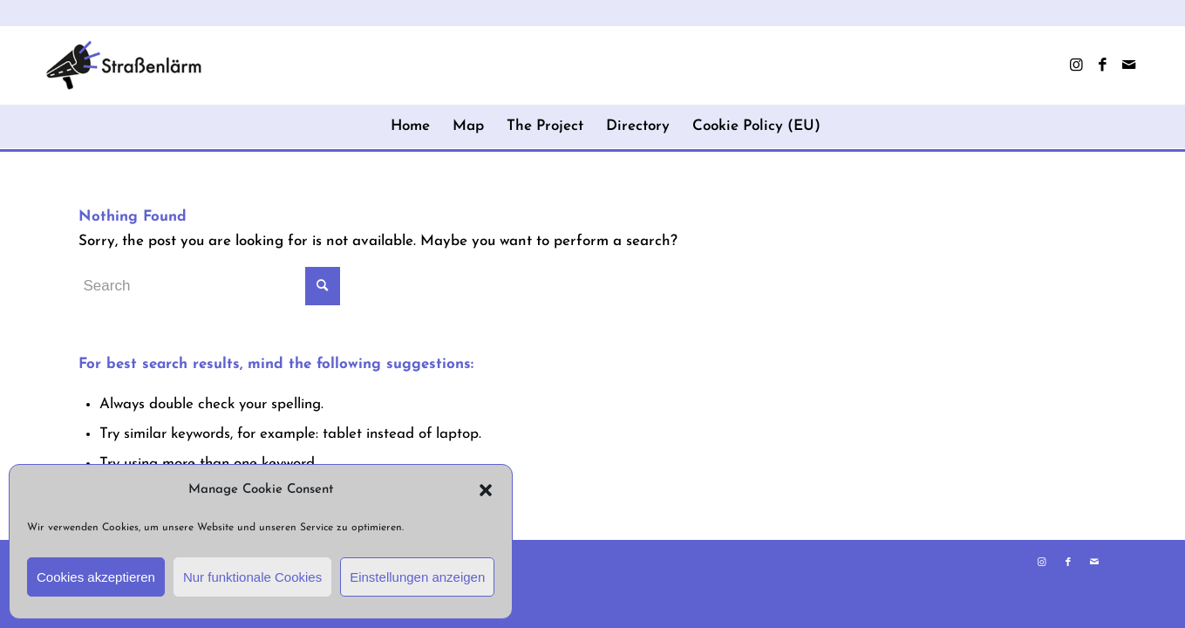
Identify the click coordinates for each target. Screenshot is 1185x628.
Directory (638, 126)
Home (410, 126)
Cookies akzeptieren (96, 577)
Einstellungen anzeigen (417, 577)
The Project (545, 126)
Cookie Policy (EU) (756, 126)
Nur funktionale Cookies (252, 577)
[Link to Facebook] (1102, 65)
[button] (485, 490)
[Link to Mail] (1128, 65)
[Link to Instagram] (1076, 65)
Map (468, 126)
